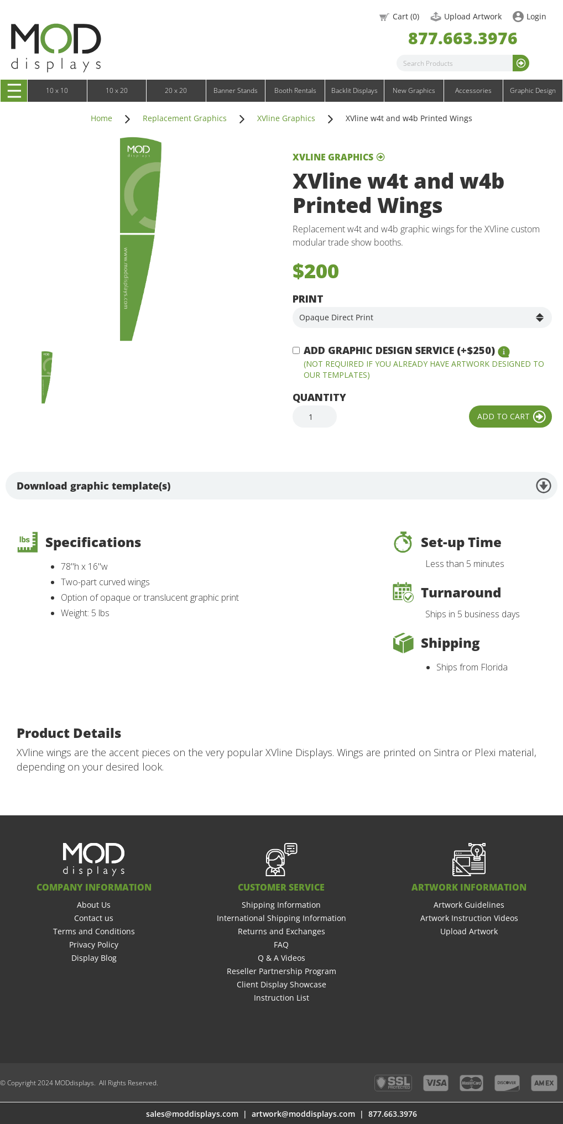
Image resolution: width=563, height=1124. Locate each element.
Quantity (319, 397)
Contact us (93, 918)
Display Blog (94, 958)
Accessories (473, 90)
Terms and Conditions (94, 931)
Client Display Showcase (281, 984)
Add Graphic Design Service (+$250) (399, 350)
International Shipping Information (281, 918)
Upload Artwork (473, 16)
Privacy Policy (93, 944)
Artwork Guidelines (469, 904)
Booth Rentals (295, 90)
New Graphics (414, 90)
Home (101, 118)
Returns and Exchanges (281, 931)
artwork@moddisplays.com (303, 1114)
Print (308, 298)
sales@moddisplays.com (192, 1114)
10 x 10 (57, 90)
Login (536, 16)
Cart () (406, 16)
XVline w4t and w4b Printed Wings (409, 118)
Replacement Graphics (185, 118)
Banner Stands (235, 90)
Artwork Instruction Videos (469, 918)
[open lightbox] (140, 238)
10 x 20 (117, 90)
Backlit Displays (354, 90)
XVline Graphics (286, 118)
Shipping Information (281, 904)
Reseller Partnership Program (281, 971)
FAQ (281, 944)
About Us (94, 904)
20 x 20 (176, 90)
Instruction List (281, 997)
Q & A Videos (281, 958)
